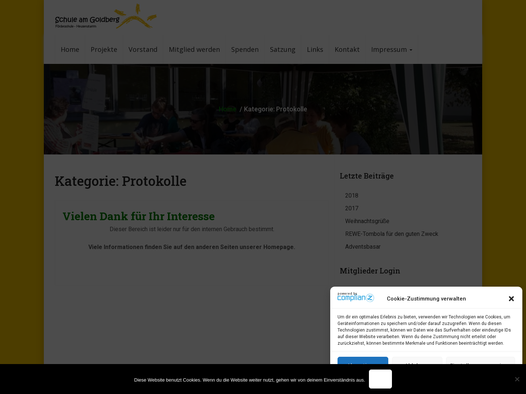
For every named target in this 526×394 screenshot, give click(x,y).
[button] (511, 298)
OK (380, 379)
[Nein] (517, 379)
